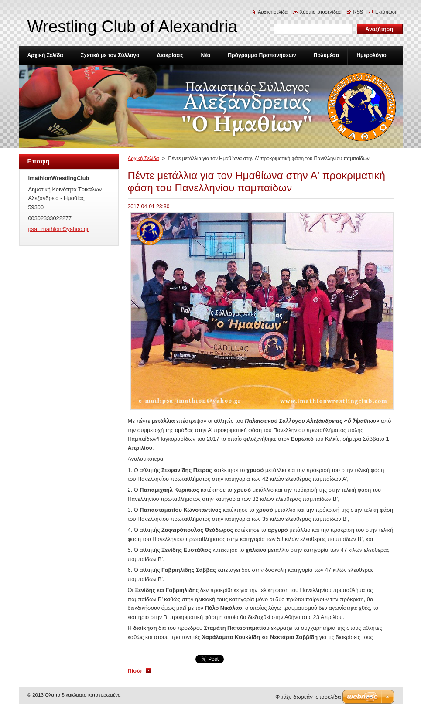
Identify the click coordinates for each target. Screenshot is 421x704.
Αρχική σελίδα (273, 11)
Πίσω (135, 670)
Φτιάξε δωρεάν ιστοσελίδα (308, 697)
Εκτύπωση (386, 11)
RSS (358, 11)
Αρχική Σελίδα (143, 158)
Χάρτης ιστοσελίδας (320, 11)
